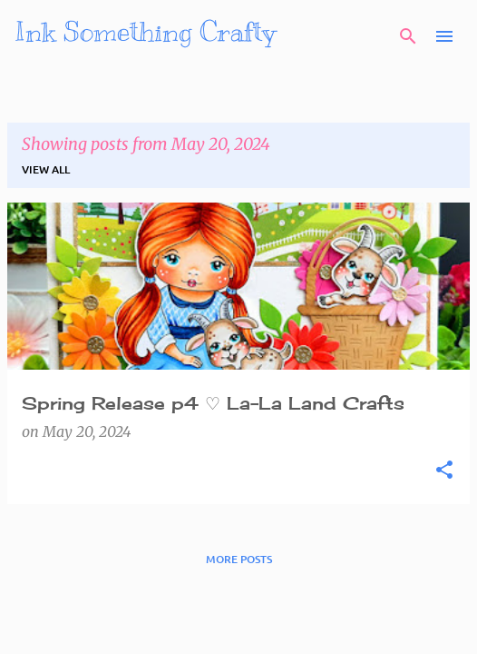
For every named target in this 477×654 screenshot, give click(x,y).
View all (46, 169)
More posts (239, 559)
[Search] (408, 36)
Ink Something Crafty (145, 32)
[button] (444, 470)
